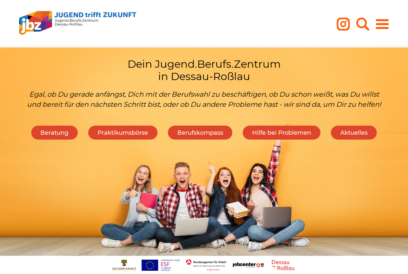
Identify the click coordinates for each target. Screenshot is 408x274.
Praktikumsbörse (123, 132)
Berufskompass (200, 132)
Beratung (54, 132)
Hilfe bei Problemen (281, 132)
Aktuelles (354, 132)
